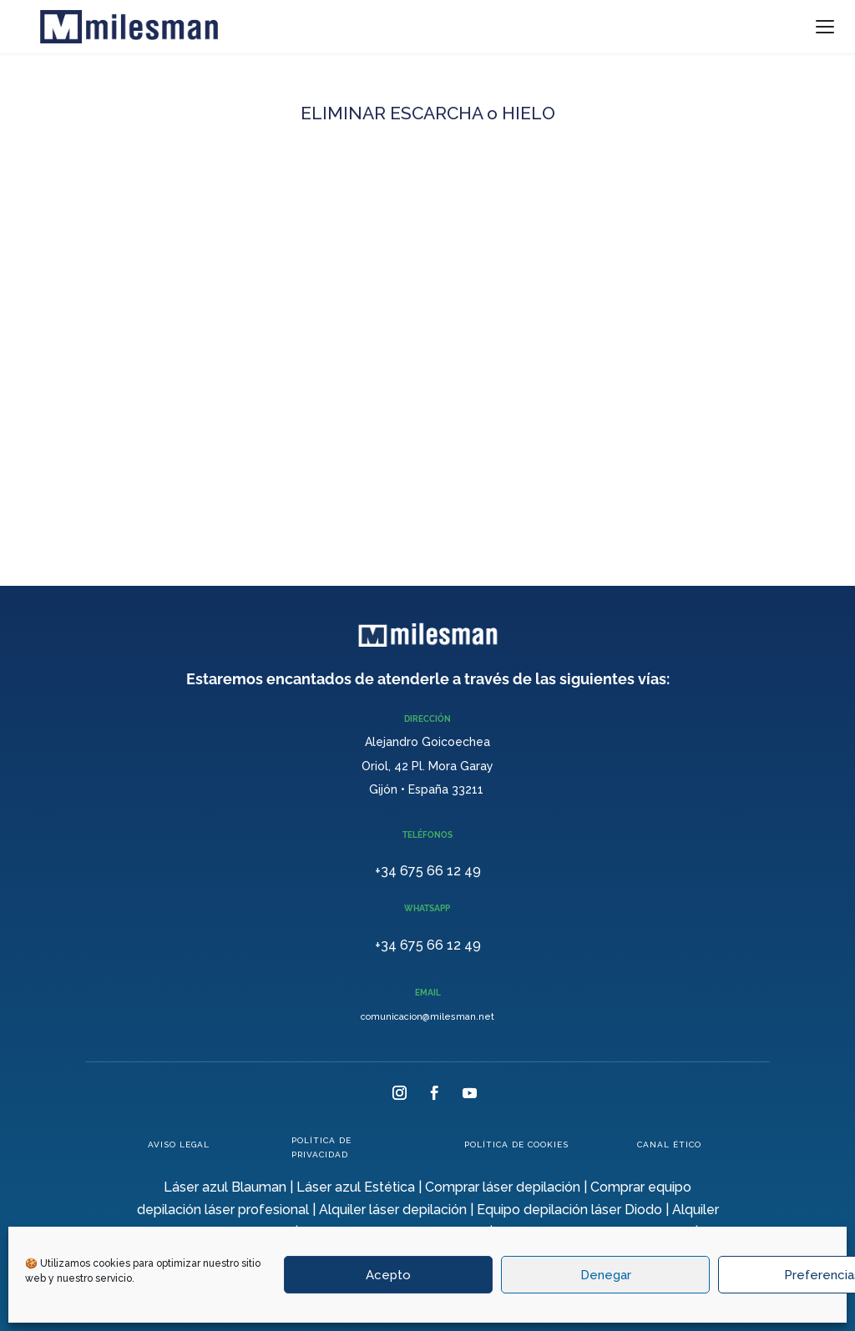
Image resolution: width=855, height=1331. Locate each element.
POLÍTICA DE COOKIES (516, 1144)
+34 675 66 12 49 (428, 871)
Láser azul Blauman (225, 1187)
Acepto (388, 1275)
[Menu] (825, 26)
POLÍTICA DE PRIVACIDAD (321, 1147)
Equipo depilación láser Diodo (569, 1210)
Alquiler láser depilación (393, 1210)
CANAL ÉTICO (669, 1144)
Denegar (605, 1275)
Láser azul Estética (355, 1187)
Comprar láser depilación (502, 1187)
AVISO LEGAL (179, 1144)
